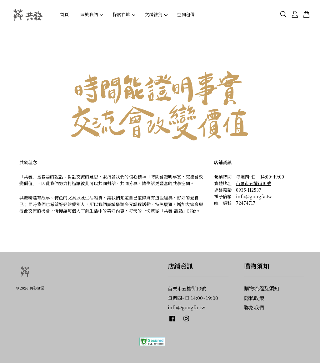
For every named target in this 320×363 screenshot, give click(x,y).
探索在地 (123, 14)
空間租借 (186, 14)
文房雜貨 (156, 14)
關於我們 (91, 14)
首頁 (64, 14)
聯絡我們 (254, 307)
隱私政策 (254, 298)
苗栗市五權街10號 (253, 183)
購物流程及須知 (261, 288)
